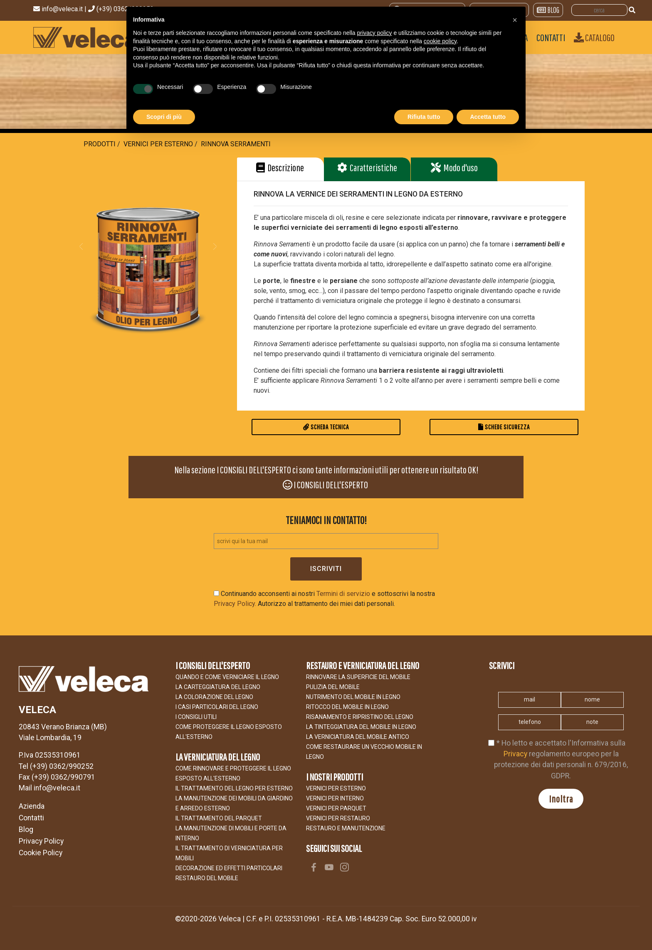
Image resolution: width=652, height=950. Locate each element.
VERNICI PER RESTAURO (338, 818)
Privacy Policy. (235, 604)
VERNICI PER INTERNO (335, 798)
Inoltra (561, 799)
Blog (26, 829)
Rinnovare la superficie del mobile (358, 677)
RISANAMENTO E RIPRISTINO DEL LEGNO (359, 717)
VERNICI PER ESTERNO (336, 788)
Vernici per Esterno (158, 144)
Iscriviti (326, 569)
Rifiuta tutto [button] (424, 116)
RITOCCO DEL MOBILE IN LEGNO (347, 707)
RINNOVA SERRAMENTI (236, 144)
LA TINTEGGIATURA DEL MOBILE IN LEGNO (361, 727)
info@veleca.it (63, 9)
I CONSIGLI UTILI (196, 717)
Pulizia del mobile (333, 687)
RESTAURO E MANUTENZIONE (345, 828)
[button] (81, 246)
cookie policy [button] (440, 41)
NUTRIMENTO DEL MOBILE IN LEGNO (353, 697)
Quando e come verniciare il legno (227, 677)
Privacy (515, 754)
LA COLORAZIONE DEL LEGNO (214, 697)
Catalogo (594, 37)
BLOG (548, 10)
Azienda (31, 806)
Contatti (31, 818)
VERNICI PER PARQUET (336, 808)
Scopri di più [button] (164, 116)
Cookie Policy (40, 853)
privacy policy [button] (374, 33)
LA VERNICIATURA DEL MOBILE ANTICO (357, 736)
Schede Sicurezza (504, 427)
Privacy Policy (41, 841)
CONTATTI (550, 37)
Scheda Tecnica (326, 427)
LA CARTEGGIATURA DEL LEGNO (217, 687)
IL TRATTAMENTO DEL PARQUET (218, 818)
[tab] (280, 169)
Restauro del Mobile (206, 878)
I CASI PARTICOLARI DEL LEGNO (216, 707)
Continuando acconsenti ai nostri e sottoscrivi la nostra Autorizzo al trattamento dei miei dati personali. (324, 599)
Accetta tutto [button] (488, 116)
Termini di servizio (343, 594)
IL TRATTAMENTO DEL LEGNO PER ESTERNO (234, 788)
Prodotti (100, 144)
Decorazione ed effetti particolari (228, 868)
